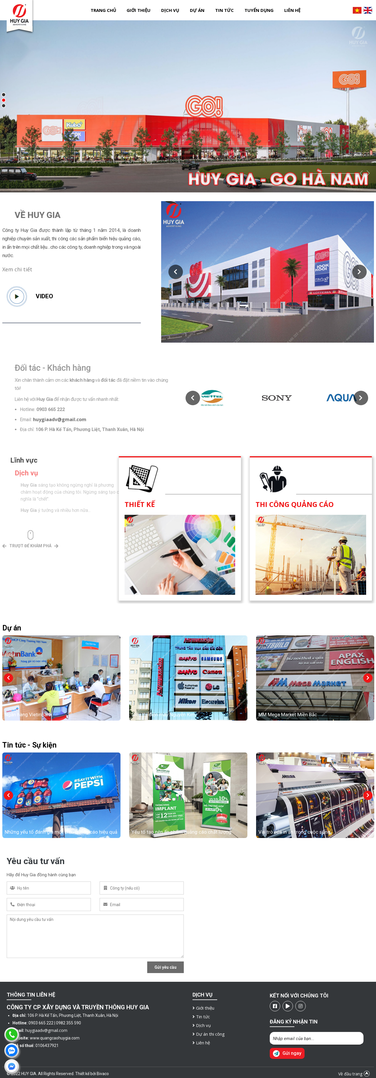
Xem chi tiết (17, 269)
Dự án (197, 10)
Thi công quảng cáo (295, 504)
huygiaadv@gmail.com (46, 1030)
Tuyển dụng (259, 10)
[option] (188, 106)
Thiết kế (140, 504)
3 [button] (5, 107)
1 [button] (5, 96)
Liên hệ (292, 10)
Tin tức (224, 10)
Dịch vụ (170, 10)
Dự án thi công (209, 1034)
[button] (175, 272)
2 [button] (5, 101)
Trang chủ (103, 10)
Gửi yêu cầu (165, 967)
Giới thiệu (138, 10)
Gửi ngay (287, 1053)
